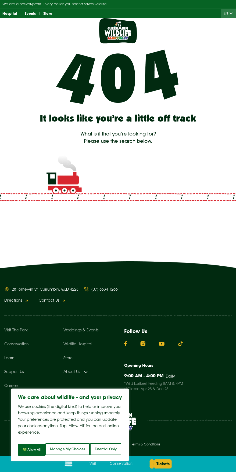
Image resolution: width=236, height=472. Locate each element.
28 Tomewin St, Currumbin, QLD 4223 (45, 289)
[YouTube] (162, 344)
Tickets (160, 463)
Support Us (14, 372)
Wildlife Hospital (77, 344)
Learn (9, 358)
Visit (90, 464)
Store (50, 13)
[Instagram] (142, 343)
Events (32, 13)
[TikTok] (180, 343)
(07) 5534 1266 (104, 289)
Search (165, 224)
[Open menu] (68, 464)
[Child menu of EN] (232, 14)
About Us (71, 372)
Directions (13, 300)
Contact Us (49, 300)
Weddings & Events (80, 330)
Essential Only (98, 438)
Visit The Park (16, 330)
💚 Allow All (70, 449)
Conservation (117, 464)
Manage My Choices (46, 438)
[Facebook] (125, 343)
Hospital (10, 13)
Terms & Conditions (145, 444)
